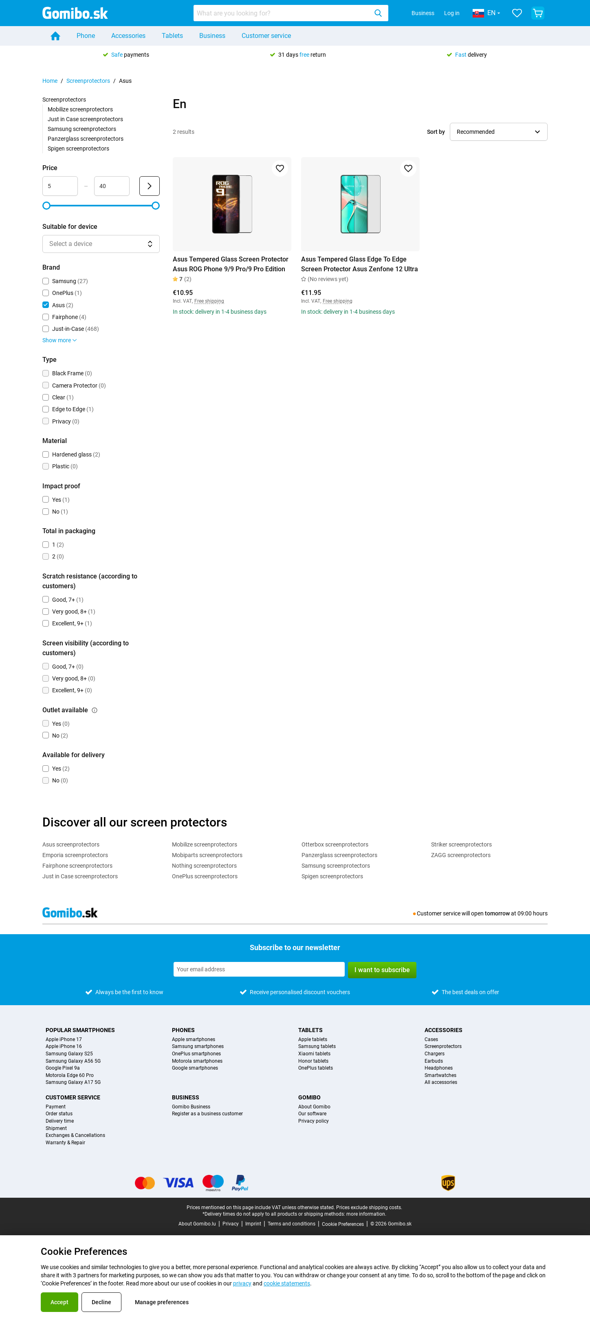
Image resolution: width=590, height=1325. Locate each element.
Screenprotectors (88, 81)
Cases (431, 1039)
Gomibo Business (191, 1107)
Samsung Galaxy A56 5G (73, 1061)
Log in (452, 13)
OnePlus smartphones (196, 1054)
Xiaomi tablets (314, 1054)
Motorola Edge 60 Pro (70, 1075)
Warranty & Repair (65, 1143)
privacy (242, 1283)
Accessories (128, 36)
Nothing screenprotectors (204, 865)
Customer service (266, 36)
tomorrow (497, 913)
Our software (312, 1114)
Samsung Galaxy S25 (69, 1054)
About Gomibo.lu (197, 1224)
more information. (366, 1214)
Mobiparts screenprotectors (207, 855)
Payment (56, 1107)
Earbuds (434, 1061)
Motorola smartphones (197, 1061)
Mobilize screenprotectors (80, 109)
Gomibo (309, 1097)
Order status (59, 1114)
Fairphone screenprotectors (77, 865)
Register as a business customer (207, 1114)
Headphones (439, 1068)
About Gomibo (314, 1107)
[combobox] (291, 13)
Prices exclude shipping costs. (369, 1207)
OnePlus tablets (315, 1068)
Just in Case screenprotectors (85, 119)
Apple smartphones (193, 1039)
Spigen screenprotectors (78, 148)
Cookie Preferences (343, 1224)
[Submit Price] (149, 186)
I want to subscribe (382, 970)
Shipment (56, 1128)
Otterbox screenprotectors (335, 844)
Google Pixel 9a (63, 1068)
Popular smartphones (80, 1030)
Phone (86, 36)
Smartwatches (440, 1075)
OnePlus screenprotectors (205, 876)
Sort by (436, 132)
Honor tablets (313, 1061)
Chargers (435, 1054)
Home (49, 81)
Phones (183, 1030)
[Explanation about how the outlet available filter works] (94, 710)
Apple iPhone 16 (64, 1046)
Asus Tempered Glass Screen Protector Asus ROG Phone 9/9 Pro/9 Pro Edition (230, 264)
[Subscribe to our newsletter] (259, 969)
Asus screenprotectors (70, 844)
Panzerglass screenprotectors (85, 138)
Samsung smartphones (198, 1046)
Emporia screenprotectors (75, 855)
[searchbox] (282, 13)
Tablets (172, 36)
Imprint (253, 1224)
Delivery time (60, 1121)
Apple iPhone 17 (64, 1039)
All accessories (441, 1082)
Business (423, 13)
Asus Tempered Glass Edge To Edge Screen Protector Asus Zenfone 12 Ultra (359, 264)
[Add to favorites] (280, 168)
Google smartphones (195, 1068)
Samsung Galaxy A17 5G (73, 1082)
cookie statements (287, 1283)
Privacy (230, 1224)
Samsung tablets (317, 1046)
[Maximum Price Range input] (112, 186)
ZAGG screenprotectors (461, 855)
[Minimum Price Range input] (60, 186)
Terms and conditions (291, 1224)
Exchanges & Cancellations (75, 1135)
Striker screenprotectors (461, 844)
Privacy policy (313, 1121)
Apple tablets (312, 1039)
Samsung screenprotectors (82, 129)
